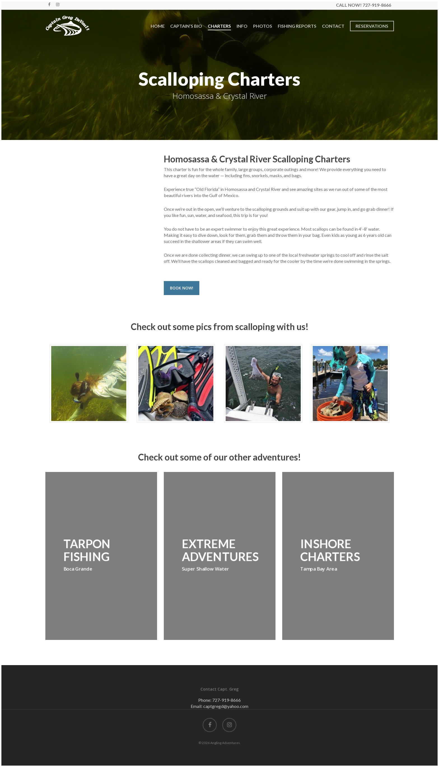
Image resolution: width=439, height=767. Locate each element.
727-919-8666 (226, 700)
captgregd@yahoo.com (225, 706)
